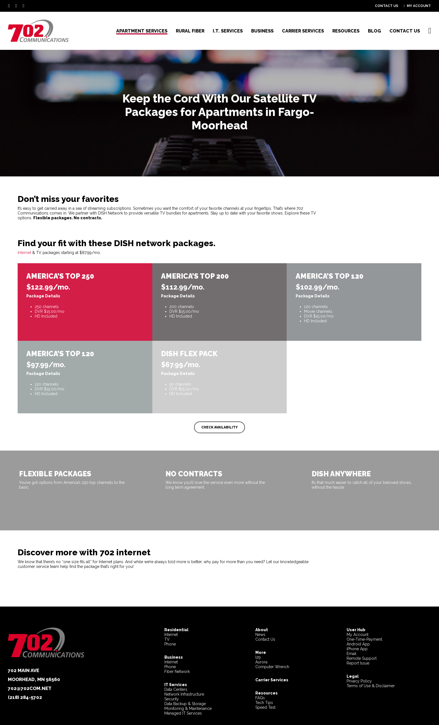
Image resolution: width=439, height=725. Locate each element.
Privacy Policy (359, 681)
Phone (170, 644)
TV (167, 639)
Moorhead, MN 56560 (34, 679)
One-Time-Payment (364, 639)
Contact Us (265, 639)
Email (351, 653)
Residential (176, 630)
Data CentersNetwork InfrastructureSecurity (184, 691)
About (261, 630)
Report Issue (358, 663)
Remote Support (362, 658)
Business (173, 657)
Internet (24, 253)
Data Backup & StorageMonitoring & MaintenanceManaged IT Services (188, 708)
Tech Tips (264, 702)
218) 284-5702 (26, 697)
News (260, 634)
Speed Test (265, 707)
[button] (219, 428)
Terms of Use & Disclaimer (371, 686)
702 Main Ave (23, 670)
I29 (258, 657)
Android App (358, 644)
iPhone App (357, 649)
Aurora (261, 662)
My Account (357, 634)
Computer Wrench (272, 667)
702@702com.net (30, 688)
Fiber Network (177, 671)
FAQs (260, 698)
